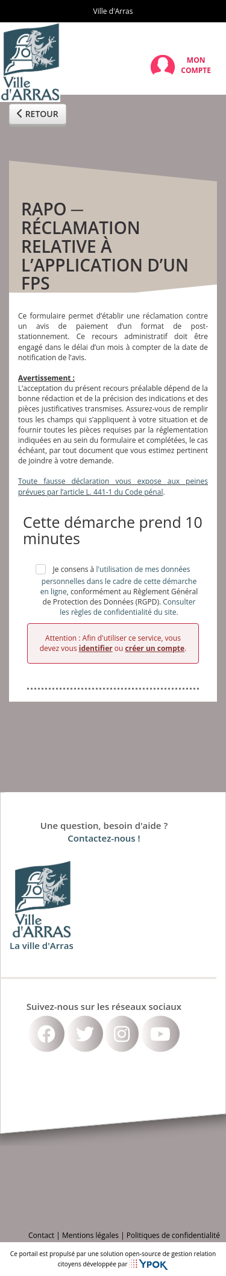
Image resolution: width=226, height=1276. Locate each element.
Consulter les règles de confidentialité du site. (127, 607)
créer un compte (155, 648)
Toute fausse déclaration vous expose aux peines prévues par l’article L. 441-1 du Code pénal (113, 486)
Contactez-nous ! (103, 838)
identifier (96, 648)
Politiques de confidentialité (173, 1235)
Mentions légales (90, 1235)
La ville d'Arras (42, 945)
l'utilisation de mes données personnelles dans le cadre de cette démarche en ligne (118, 580)
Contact (41, 1235)
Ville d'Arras (113, 11)
